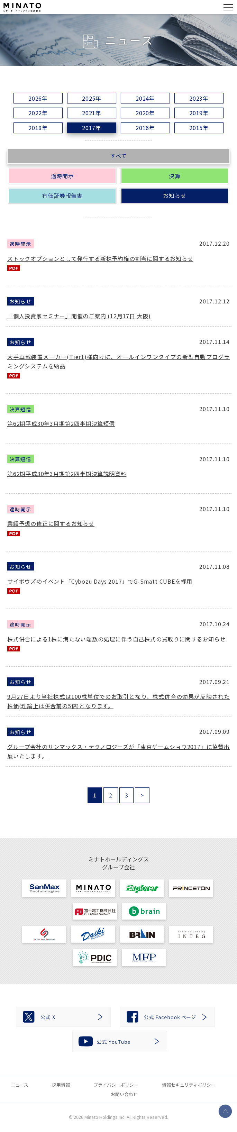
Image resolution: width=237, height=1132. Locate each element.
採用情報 (61, 1084)
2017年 (91, 128)
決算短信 (20, 408)
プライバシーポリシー (115, 1084)
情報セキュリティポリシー (189, 1084)
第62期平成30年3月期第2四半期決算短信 (61, 423)
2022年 (38, 113)
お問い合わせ (124, 1094)
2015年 (199, 128)
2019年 (199, 113)
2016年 (145, 128)
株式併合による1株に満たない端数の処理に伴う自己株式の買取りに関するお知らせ (116, 639)
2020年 (145, 113)
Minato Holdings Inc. (105, 1117)
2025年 (91, 98)
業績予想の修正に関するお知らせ (50, 523)
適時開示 (62, 176)
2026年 (38, 98)
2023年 (199, 98)
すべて (118, 156)
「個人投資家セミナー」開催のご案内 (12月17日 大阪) (79, 316)
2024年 (145, 98)
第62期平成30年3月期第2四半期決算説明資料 (66, 473)
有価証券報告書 (62, 195)
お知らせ (174, 195)
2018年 (38, 128)
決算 (175, 176)
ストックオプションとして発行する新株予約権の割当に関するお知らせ (100, 258)
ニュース (19, 1084)
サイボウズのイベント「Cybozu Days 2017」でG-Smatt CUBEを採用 (99, 581)
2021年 (91, 113)
